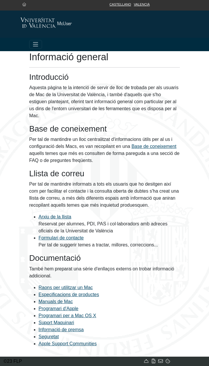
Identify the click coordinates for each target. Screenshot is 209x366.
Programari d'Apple (58, 308)
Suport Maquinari (56, 322)
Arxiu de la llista (55, 216)
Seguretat (49, 336)
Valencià (142, 4)
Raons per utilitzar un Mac (66, 287)
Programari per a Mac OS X (67, 315)
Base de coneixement (153, 146)
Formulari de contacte (61, 237)
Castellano (120, 4)
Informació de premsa (61, 329)
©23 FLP (13, 361)
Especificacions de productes (69, 294)
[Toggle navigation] (35, 44)
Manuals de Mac (56, 301)
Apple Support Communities (68, 343)
